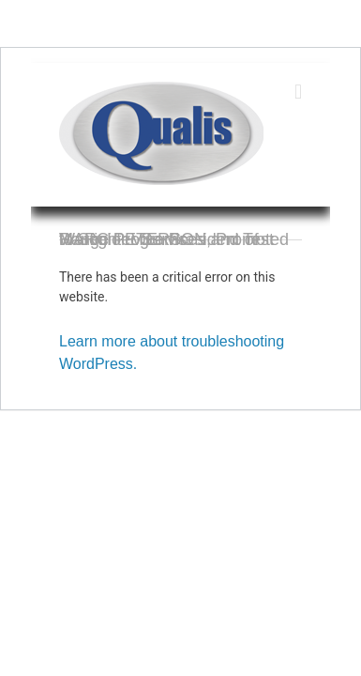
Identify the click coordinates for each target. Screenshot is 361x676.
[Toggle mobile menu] (298, 92)
